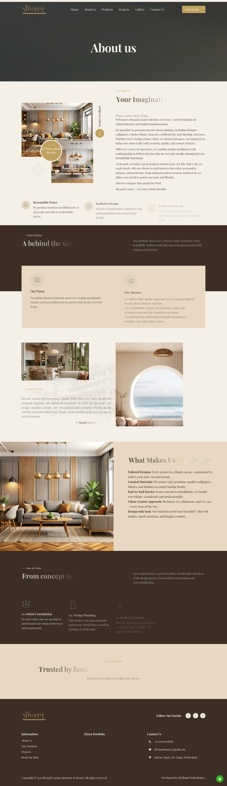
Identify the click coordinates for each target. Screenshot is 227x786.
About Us (90, 9)
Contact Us (157, 9)
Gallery (139, 9)
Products (107, 9)
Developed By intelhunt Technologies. (183, 777)
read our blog (30, 757)
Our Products (29, 746)
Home (74, 9)
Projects (124, 9)
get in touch (192, 9)
